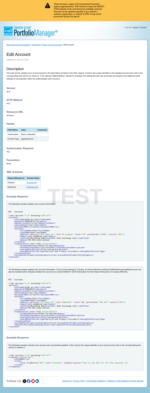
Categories (36, 45)
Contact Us (66, 381)
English (135, 27)
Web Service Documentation (18, 45)
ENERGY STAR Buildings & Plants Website (125, 381)
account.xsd (32, 182)
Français (143, 27)
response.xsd (32, 187)
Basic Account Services (52, 45)
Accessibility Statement (96, 381)
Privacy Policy (79, 381)
